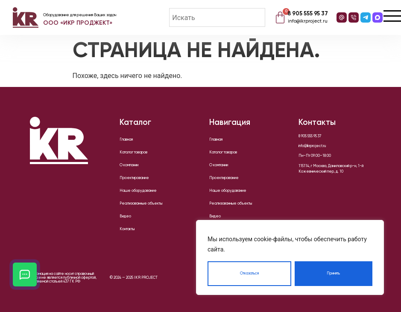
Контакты (127, 229)
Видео (125, 216)
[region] (290, 257)
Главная (126, 140)
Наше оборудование (138, 191)
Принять (333, 273)
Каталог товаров (133, 152)
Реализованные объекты (141, 203)
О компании (129, 165)
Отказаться (249, 273)
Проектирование (134, 178)
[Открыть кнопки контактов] (25, 274)
